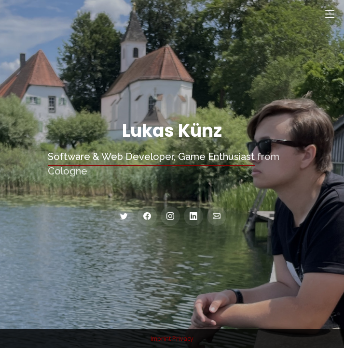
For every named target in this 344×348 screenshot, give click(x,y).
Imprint (161, 338)
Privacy (182, 338)
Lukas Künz (172, 131)
